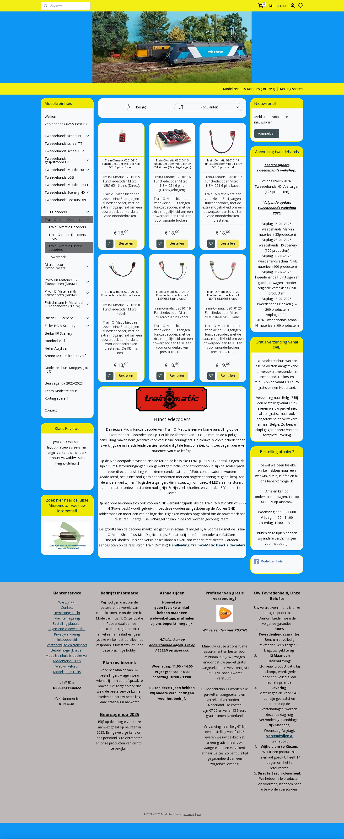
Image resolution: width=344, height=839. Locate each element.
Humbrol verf (55, 340)
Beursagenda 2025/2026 (64, 383)
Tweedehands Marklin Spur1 (66, 184)
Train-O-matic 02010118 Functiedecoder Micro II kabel (121, 293)
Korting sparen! (291, 88)
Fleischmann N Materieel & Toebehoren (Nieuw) (67, 304)
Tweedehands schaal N (67, 136)
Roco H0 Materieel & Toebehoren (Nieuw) (67, 282)
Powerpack (57, 257)
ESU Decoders (67, 212)
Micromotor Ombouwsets (67, 266)
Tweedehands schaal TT (63, 143)
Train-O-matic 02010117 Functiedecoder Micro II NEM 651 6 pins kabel (223, 164)
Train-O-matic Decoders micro (67, 236)
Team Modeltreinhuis (61, 391)
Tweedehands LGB (59, 177)
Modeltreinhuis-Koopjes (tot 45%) (249, 88)
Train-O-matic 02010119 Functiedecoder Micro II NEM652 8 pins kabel (172, 295)
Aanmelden (266, 133)
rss (199, 814)
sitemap (189, 814)
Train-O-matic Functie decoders (65, 248)
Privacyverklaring (67, 634)
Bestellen (126, 243)
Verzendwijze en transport (67, 645)
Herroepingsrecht (67, 612)
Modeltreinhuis (268, 562)
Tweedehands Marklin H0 (67, 169)
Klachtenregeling (67, 618)
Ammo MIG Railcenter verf (65, 355)
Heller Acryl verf (57, 348)
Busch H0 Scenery (67, 318)
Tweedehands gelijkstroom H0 (67, 160)
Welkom (51, 116)
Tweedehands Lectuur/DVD (66, 200)
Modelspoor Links (67, 671)
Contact (51, 410)
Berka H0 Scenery (58, 333)
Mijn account (282, 6)
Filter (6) (136, 107)
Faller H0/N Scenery (67, 325)
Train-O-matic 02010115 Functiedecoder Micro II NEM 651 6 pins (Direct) (121, 164)
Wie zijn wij (66, 602)
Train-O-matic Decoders (67, 219)
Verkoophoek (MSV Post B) (66, 124)
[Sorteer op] (208, 107)
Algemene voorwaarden (67, 628)
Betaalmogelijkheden (67, 650)
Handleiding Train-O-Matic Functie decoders (207, 545)
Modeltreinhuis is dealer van (67, 655)
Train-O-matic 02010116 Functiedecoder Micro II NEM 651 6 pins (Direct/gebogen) (172, 164)
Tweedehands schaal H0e (64, 151)
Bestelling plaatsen (66, 623)
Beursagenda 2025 (119, 714)
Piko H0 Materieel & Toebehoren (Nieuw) (67, 293)
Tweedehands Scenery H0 (67, 192)
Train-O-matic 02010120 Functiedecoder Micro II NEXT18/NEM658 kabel (222, 295)
